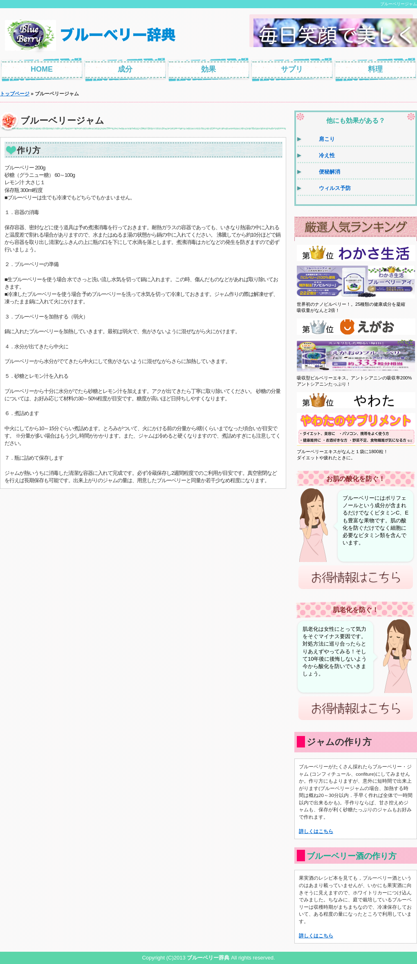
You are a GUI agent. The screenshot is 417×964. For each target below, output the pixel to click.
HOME (42, 69)
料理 (375, 69)
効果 (208, 69)
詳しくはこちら (316, 831)
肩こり (327, 139)
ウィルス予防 (335, 188)
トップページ (14, 94)
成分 (125, 69)
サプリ (292, 69)
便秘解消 (329, 172)
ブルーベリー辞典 (208, 958)
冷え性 (327, 155)
